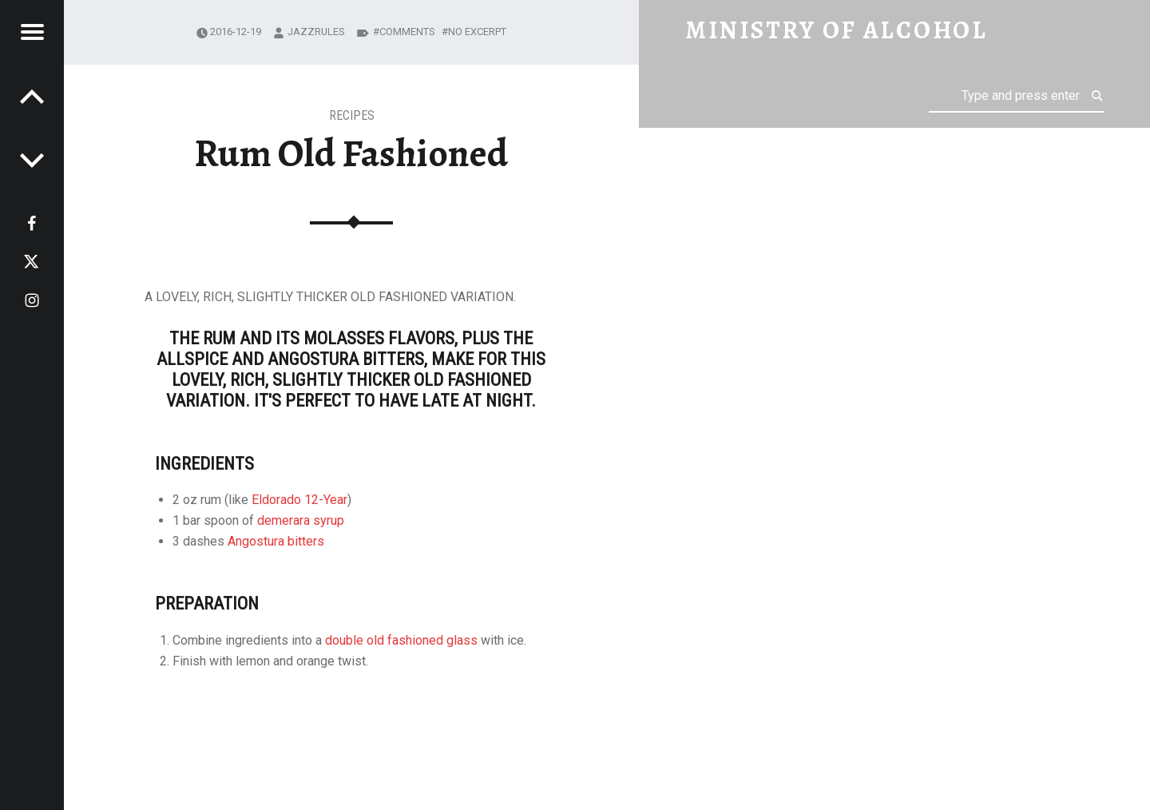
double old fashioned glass (401, 640)
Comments (407, 32)
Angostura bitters (276, 541)
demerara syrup (300, 520)
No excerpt (477, 32)
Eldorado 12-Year (299, 499)
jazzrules (316, 32)
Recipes (352, 115)
